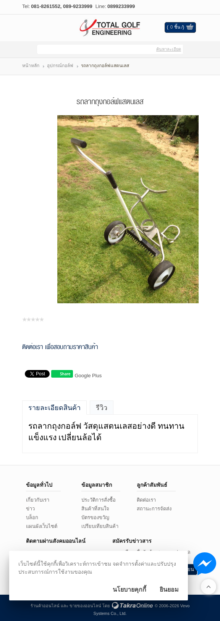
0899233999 (121, 6)
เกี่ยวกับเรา (37, 500)
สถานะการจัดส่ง (154, 509)
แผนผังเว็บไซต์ (41, 526)
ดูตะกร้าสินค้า (190, 28)
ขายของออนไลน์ (85, 605)
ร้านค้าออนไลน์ (45, 605)
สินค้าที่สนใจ (95, 509)
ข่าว (30, 509)
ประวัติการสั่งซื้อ (98, 500)
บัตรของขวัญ (95, 517)
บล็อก (32, 517)
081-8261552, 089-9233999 (61, 6)
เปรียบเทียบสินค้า (99, 526)
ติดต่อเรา (146, 500)
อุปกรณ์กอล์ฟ (60, 65)
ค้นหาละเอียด (168, 49)
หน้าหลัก (30, 65)
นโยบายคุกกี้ (129, 589)
